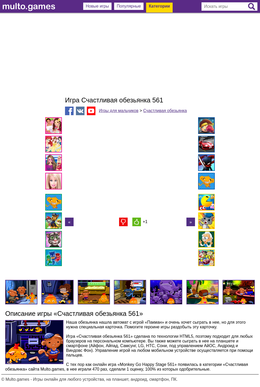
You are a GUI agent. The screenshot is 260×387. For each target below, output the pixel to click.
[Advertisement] (130, 54)
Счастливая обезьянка (165, 110)
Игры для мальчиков (118, 110)
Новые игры (97, 6)
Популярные (129, 6)
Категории (159, 6)
